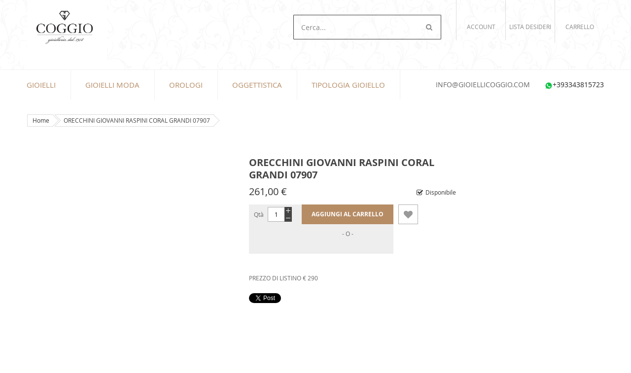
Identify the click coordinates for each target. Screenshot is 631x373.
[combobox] (367, 27)
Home (41, 120)
